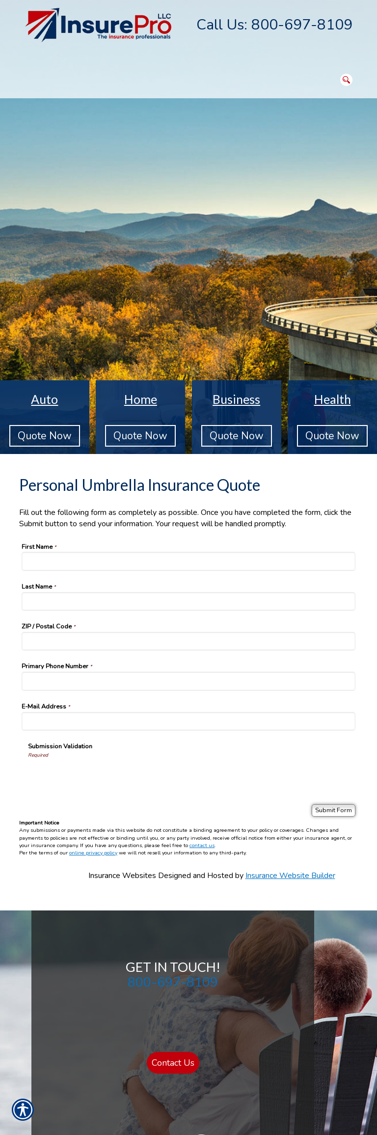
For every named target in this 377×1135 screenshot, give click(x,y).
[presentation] (102, 778)
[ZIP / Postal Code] (188, 641)
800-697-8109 (173, 982)
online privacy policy (93, 852)
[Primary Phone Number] (188, 681)
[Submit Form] (333, 810)
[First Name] (188, 561)
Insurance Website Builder (290, 875)
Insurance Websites (122, 875)
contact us (202, 845)
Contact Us (173, 1063)
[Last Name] (188, 601)
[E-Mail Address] (188, 721)
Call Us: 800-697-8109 (274, 25)
